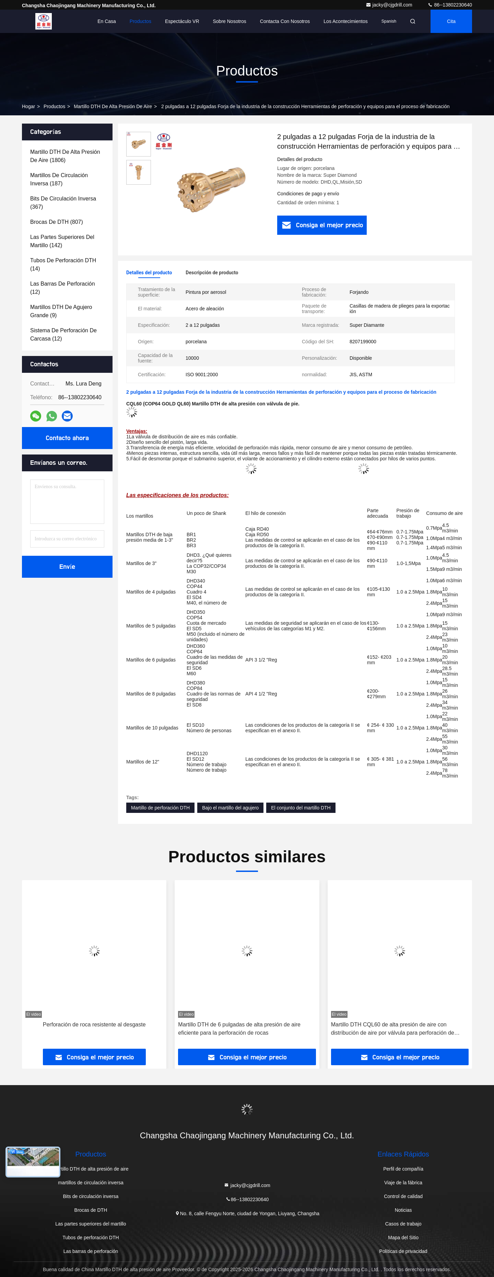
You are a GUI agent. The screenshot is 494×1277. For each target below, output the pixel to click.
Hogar (28, 106)
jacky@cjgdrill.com (390, 5)
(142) (62, 241)
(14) (63, 264)
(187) (59, 179)
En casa (106, 21)
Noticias (403, 1210)
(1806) (65, 156)
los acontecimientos (345, 21)
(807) (56, 222)
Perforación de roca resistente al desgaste (94, 1024)
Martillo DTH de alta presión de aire (113, 106)
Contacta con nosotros (285, 21)
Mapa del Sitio (403, 1237)
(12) (62, 288)
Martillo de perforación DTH (160, 807)
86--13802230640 (449, 5)
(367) (63, 203)
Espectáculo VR (182, 21)
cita (451, 21)
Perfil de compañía (403, 1169)
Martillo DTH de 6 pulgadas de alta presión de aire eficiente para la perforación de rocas (239, 1029)
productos (54, 106)
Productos (140, 21)
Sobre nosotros (229, 21)
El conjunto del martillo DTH (301, 807)
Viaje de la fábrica (403, 1182)
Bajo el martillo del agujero (230, 807)
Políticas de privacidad (403, 1251)
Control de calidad (403, 1196)
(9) (61, 311)
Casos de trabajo (403, 1224)
